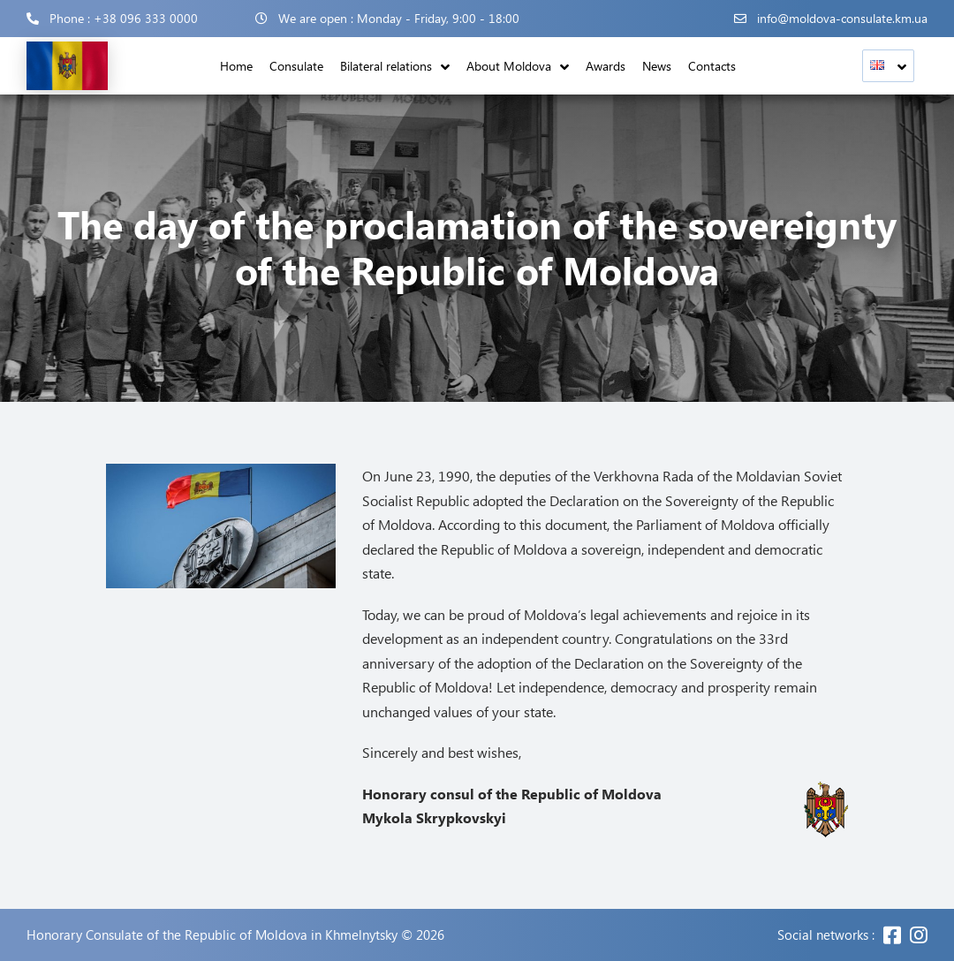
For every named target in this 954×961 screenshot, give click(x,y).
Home (236, 65)
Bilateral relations (386, 65)
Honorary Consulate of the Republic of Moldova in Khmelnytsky (212, 935)
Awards (605, 65)
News (656, 65)
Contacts (712, 65)
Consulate (296, 65)
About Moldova (508, 65)
